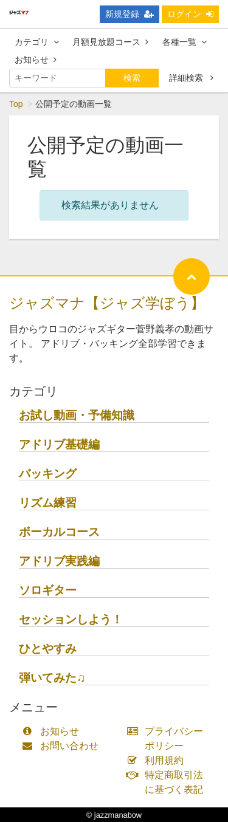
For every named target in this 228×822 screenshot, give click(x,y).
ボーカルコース (59, 532)
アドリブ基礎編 (59, 444)
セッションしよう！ (71, 619)
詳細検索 (191, 78)
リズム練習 (48, 502)
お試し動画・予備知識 (76, 415)
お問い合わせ (62, 746)
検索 (131, 78)
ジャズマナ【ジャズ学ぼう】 (107, 303)
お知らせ (36, 59)
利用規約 (158, 760)
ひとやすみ (48, 648)
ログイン (190, 14)
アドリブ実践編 (59, 561)
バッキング (48, 473)
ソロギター (48, 590)
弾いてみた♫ (52, 677)
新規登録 (129, 14)
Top (16, 104)
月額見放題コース (110, 42)
